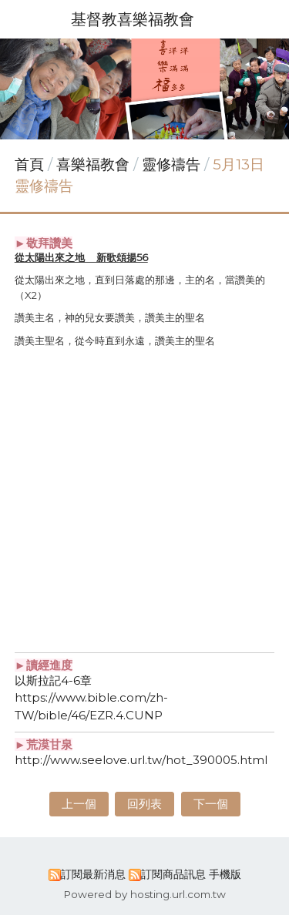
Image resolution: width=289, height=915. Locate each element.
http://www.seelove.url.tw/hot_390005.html (141, 759)
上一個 (79, 803)
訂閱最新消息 (93, 874)
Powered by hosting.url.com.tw (144, 894)
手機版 (225, 874)
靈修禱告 (171, 164)
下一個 (210, 803)
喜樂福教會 (94, 164)
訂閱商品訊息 (173, 874)
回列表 (144, 803)
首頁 (29, 164)
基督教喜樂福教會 (132, 19)
